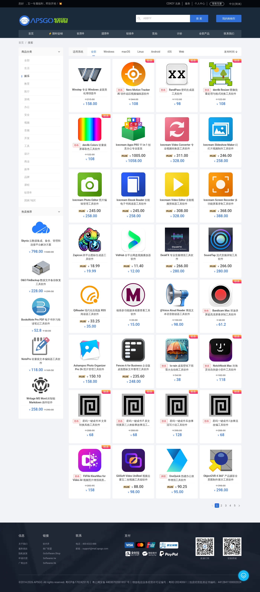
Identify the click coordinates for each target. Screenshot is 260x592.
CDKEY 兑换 (173, 3)
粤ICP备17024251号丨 (79, 582)
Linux (140, 51)
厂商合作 (23, 563)
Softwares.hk (49, 563)
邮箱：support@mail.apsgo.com (92, 548)
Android (155, 51)
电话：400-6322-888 (86, 544)
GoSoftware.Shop (51, 553)
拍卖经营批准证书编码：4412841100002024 (215, 582)
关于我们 (23, 544)
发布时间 (231, 51)
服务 (187, 3)
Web (181, 51)
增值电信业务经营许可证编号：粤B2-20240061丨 (160, 582)
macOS (126, 51)
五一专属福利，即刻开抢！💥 (45, 3)
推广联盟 (47, 548)
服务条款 (23, 548)
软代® (46, 544)
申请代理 (23, 558)
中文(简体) (235, 3)
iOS (169, 51)
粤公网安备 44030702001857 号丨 (112, 582)
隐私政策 (23, 553)
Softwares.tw (49, 558)
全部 (93, 51)
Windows (109, 51)
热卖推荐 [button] (41, 211)
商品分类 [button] (41, 51)
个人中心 (200, 3)
